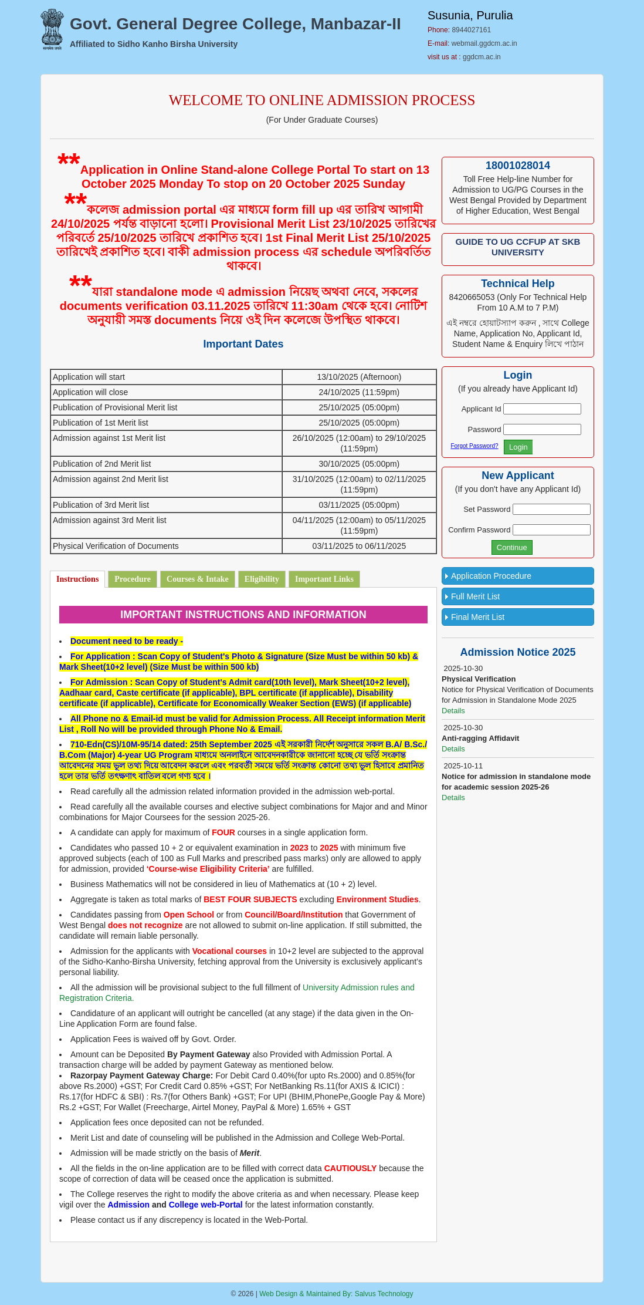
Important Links (324, 579)
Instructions (77, 579)
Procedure (132, 579)
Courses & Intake (198, 579)
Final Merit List (477, 617)
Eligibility (262, 579)
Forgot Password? (474, 446)
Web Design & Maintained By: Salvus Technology (336, 1294)
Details (453, 710)
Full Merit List (475, 596)
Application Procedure (491, 576)
